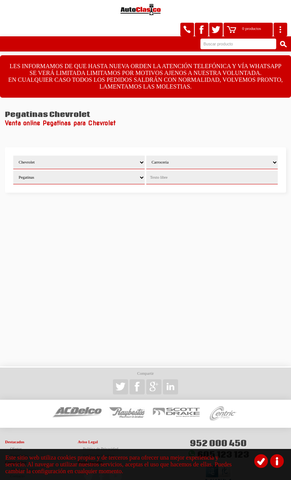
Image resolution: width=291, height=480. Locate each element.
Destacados (14, 424)
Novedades (19, 438)
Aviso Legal (88, 424)
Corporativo (15, 445)
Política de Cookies (98, 438)
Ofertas (16, 431)
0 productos (251, 10)
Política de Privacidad (101, 431)
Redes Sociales (90, 445)
